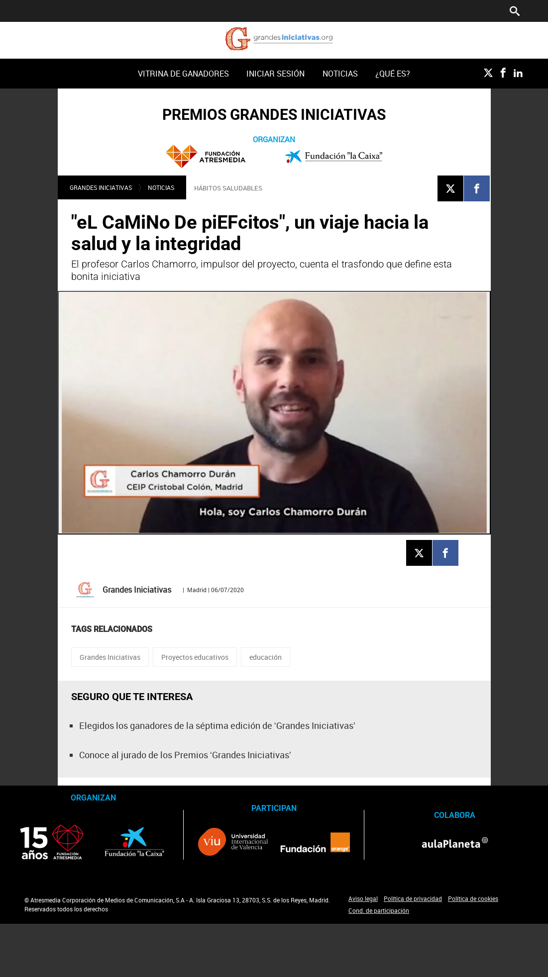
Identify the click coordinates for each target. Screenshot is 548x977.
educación (265, 657)
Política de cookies (473, 898)
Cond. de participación (378, 910)
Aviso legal (363, 898)
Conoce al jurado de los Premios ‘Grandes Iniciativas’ (185, 755)
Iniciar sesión (275, 73)
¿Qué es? (392, 73)
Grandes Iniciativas (101, 187)
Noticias (340, 73)
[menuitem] (183, 74)
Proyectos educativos (194, 657)
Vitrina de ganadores (183, 73)
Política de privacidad (413, 898)
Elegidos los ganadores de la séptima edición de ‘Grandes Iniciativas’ (217, 725)
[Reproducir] (274, 412)
